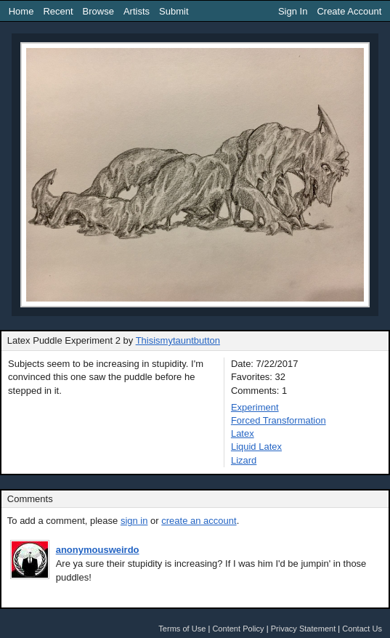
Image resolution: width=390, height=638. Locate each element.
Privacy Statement (303, 628)
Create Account (349, 11)
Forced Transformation (278, 420)
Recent (58, 11)
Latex (242, 433)
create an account (198, 520)
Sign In (292, 11)
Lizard (243, 460)
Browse (98, 11)
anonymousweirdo (97, 549)
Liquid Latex (256, 446)
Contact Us (362, 628)
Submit (173, 11)
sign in (134, 520)
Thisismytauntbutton (178, 340)
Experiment (255, 407)
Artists (136, 11)
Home (21, 11)
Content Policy (238, 628)
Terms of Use (182, 628)
